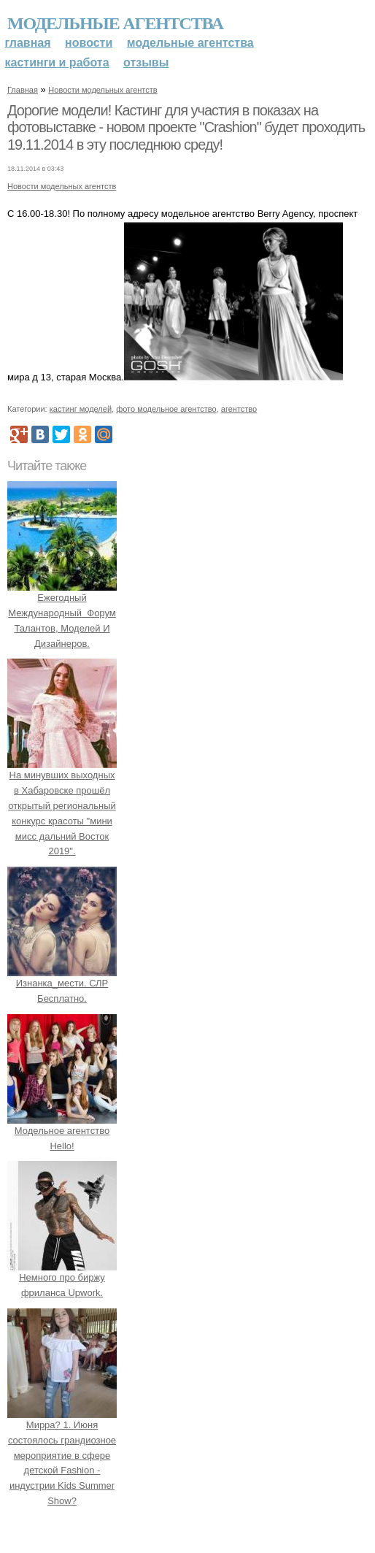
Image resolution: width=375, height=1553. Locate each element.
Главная (28, 43)
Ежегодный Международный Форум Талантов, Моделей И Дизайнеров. (62, 612)
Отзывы (146, 62)
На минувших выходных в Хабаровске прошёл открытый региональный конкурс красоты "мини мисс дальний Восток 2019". (62, 806)
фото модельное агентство (166, 408)
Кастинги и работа (57, 62)
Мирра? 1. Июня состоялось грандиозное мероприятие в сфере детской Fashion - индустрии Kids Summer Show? (62, 1455)
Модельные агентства (115, 23)
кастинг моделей (81, 408)
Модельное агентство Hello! (62, 1130)
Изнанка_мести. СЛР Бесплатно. (62, 983)
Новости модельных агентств (102, 89)
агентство (239, 408)
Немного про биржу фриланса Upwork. (62, 1278)
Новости (88, 43)
